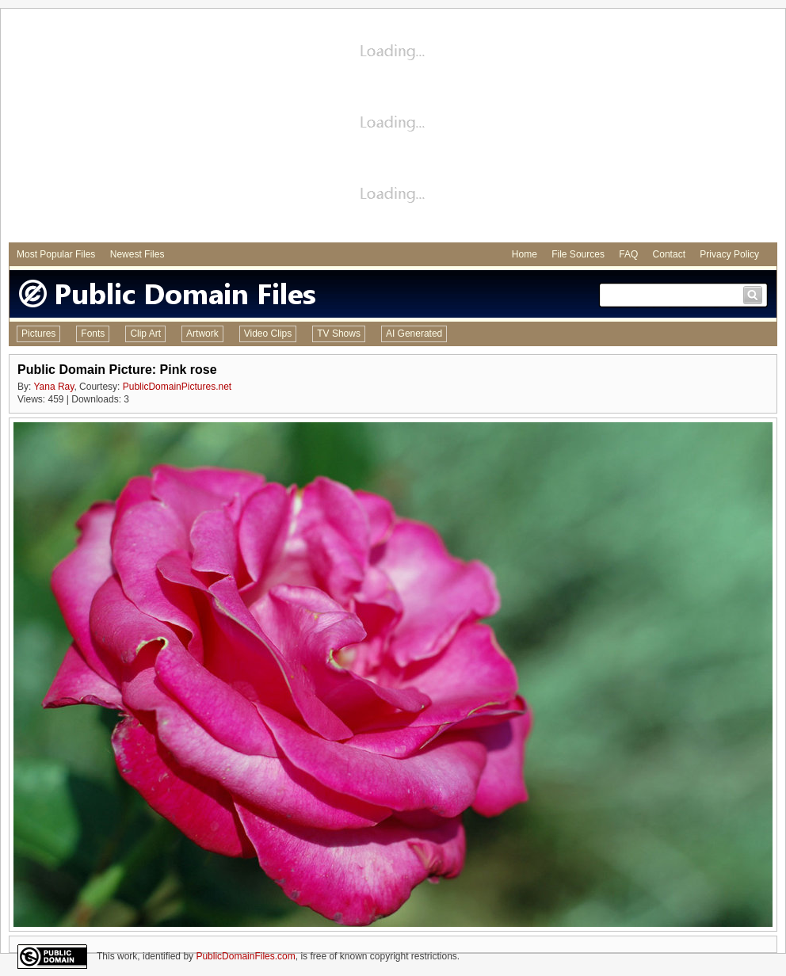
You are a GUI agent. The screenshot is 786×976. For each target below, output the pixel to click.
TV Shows (339, 333)
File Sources (578, 254)
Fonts (93, 333)
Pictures (38, 333)
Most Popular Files (56, 254)
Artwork (202, 333)
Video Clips (268, 333)
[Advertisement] (393, 127)
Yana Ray (53, 386)
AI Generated (414, 333)
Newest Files (137, 254)
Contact (669, 254)
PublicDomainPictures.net (177, 386)
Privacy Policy (729, 254)
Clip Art (145, 333)
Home (524, 254)
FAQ (628, 254)
